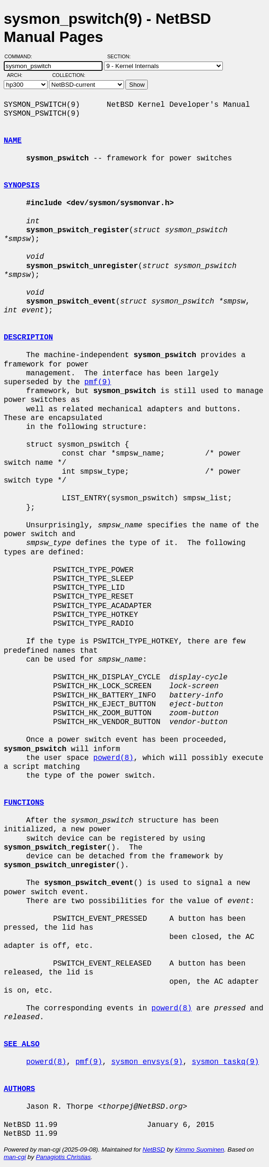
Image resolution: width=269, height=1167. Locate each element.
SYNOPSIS (22, 185)
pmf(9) (97, 382)
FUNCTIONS (24, 803)
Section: (121, 56)
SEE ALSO (22, 1044)
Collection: (68, 75)
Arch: (19, 75)
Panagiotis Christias (63, 1156)
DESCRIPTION (28, 337)
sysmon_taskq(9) (225, 1062)
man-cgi (15, 1156)
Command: (21, 56)
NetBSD (154, 1149)
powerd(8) (113, 758)
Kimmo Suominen (199, 1149)
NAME (12, 141)
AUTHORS (19, 1089)
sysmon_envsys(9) (147, 1062)
